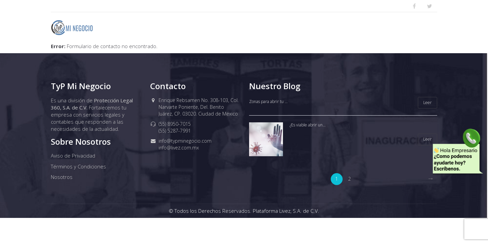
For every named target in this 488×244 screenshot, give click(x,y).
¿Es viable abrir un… (308, 125)
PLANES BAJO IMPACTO (267, 27)
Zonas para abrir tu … (268, 101)
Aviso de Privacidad (73, 155)
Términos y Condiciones (78, 166)
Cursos (415, 27)
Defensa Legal (330, 27)
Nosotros (209, 27)
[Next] (430, 179)
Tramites (377, 27)
